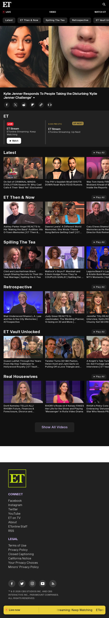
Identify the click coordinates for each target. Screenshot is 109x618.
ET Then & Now (29, 20)
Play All (99, 152)
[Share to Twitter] (15, 105)
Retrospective (80, 20)
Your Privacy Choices (23, 563)
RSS (11, 531)
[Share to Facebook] (7, 105)
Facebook (15, 501)
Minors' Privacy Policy (23, 567)
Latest (9, 20)
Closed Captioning (21, 554)
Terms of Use (17, 545)
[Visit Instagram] (32, 584)
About (12, 522)
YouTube (14, 514)
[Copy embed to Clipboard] (49, 105)
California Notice (19, 558)
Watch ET (100, 12)
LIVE (8, 12)
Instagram (15, 505)
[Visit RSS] (52, 584)
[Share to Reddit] (24, 105)
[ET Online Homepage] (8, 4)
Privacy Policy (18, 550)
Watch (14, 141)
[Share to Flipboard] (32, 105)
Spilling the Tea (55, 20)
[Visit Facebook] (11, 584)
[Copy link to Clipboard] (41, 105)
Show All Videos (55, 427)
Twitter (13, 509)
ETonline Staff (17, 526)
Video (52, 12)
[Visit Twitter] (22, 584)
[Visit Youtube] (42, 584)
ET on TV (14, 518)
